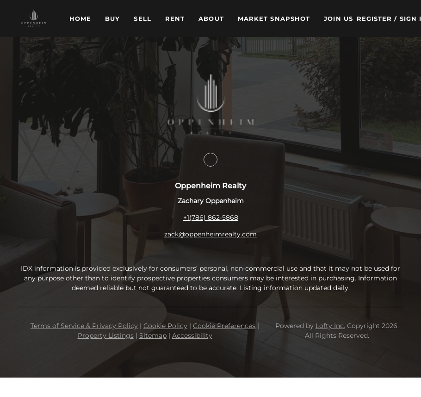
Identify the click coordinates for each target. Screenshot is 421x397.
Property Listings (106, 335)
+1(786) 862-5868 (210, 217)
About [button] (211, 18)
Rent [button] (175, 18)
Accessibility (192, 335)
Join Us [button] (338, 18)
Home (80, 18)
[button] (33, 18)
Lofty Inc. (330, 326)
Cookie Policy (165, 326)
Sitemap (153, 335)
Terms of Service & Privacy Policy (84, 326)
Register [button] (374, 18)
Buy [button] (112, 18)
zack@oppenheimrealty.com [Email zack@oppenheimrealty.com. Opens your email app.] (210, 234)
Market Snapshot (274, 18)
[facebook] (210, 160)
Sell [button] (142, 18)
